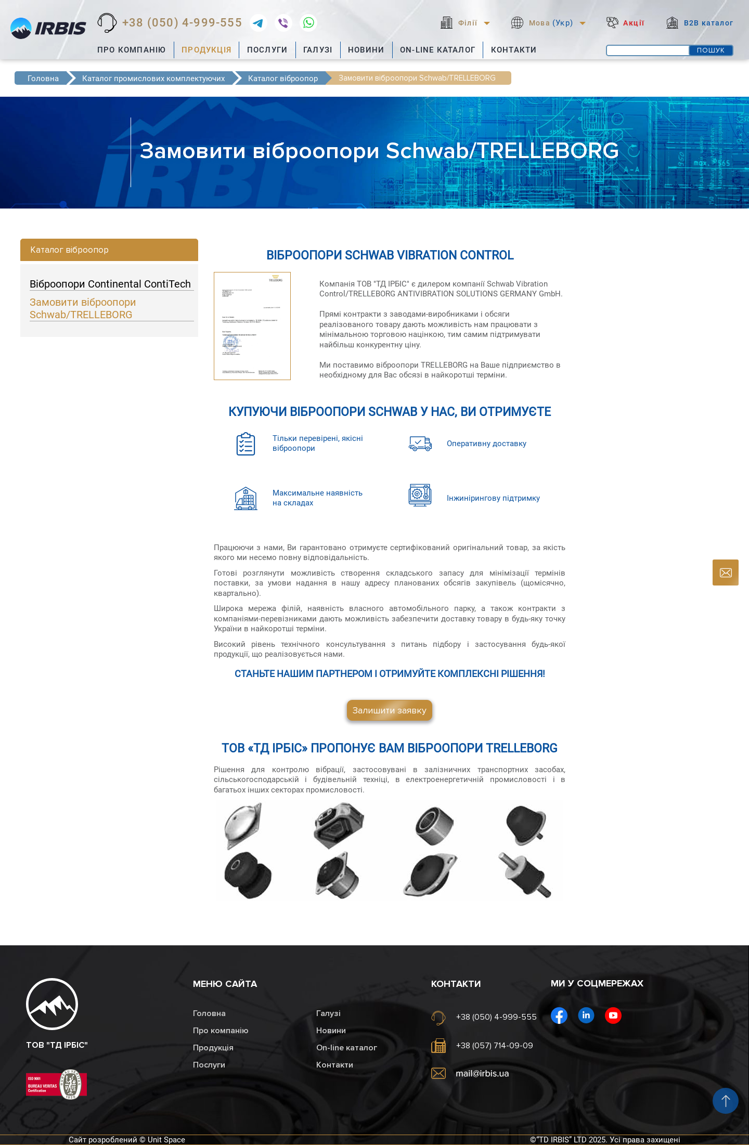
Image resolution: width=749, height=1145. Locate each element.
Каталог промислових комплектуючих (153, 78)
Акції (634, 23)
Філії (467, 23)
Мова (551, 23)
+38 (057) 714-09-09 (494, 1045)
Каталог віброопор (283, 78)
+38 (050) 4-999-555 (182, 23)
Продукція (206, 50)
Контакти (514, 50)
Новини (366, 50)
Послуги (267, 50)
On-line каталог (437, 50)
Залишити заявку (390, 710)
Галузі (317, 50)
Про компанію (131, 50)
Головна (43, 78)
